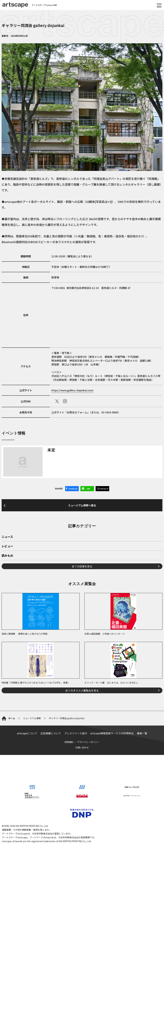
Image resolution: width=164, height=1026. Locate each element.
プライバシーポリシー (88, 742)
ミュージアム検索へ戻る (82, 505)
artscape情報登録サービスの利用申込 (112, 733)
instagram (65, 401)
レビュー (7, 546)
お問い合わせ (82, 747)
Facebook (73, 488)
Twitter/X (103, 488)
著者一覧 (142, 733)
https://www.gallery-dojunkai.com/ (72, 390)
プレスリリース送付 (75, 733)
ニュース (7, 537)
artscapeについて (27, 733)
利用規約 (68, 742)
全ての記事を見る (82, 566)
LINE (88, 488)
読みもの (7, 555)
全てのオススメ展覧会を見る (82, 690)
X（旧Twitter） (57, 401)
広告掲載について (51, 733)
